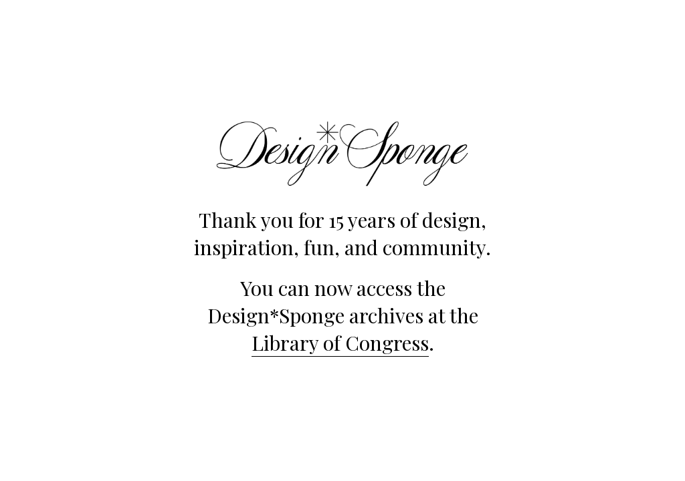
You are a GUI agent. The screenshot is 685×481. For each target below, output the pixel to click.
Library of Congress (340, 342)
